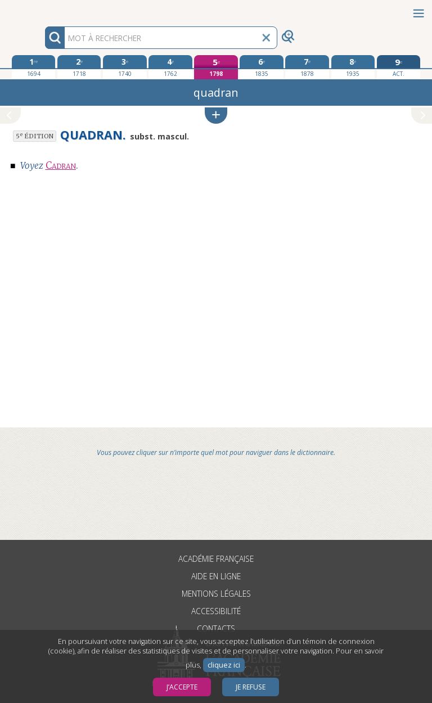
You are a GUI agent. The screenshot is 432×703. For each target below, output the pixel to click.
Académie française (216, 558)
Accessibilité (216, 611)
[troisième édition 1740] (124, 67)
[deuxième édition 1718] (79, 67)
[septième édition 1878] (306, 67)
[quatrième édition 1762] (170, 67)
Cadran (61, 166)
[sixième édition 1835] (261, 67)
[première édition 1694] (33, 67)
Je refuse (251, 687)
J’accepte (181, 687)
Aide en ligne (216, 576)
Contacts (216, 628)
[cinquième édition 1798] (215, 67)
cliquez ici (224, 665)
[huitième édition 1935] (353, 67)
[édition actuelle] (398, 67)
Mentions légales (216, 593)
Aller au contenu (44, 10)
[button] (216, 115)
